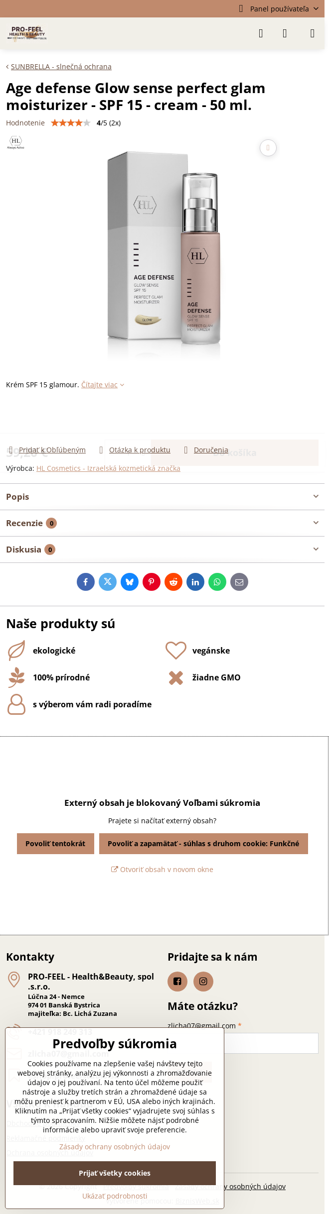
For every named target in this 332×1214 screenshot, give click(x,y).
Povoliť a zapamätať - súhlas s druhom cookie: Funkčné (203, 843)
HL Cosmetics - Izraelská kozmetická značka (108, 468)
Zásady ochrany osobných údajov (230, 1186)
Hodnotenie (25, 122)
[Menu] (313, 33)
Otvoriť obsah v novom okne (162, 869)
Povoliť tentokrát (55, 843)
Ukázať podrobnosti (115, 1196)
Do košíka (235, 417)
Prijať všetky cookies (115, 1173)
